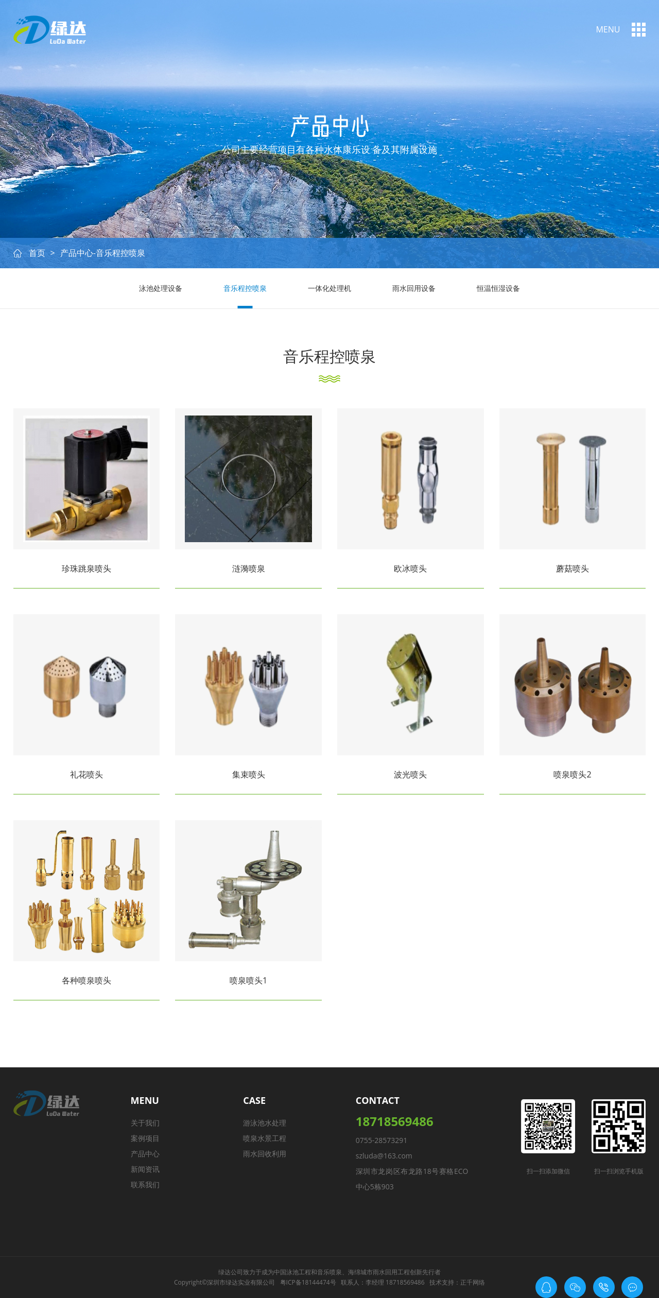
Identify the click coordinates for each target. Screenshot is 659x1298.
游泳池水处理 (264, 1123)
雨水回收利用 (264, 1153)
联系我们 (145, 1184)
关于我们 (145, 1123)
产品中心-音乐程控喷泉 (102, 252)
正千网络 (472, 1282)
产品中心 (145, 1153)
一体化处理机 (329, 288)
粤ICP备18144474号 (308, 1282)
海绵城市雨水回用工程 (379, 1272)
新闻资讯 (145, 1169)
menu (608, 29)
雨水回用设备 (414, 288)
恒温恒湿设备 (498, 288)
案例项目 (145, 1138)
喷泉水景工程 (264, 1138)
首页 (37, 252)
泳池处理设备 (160, 288)
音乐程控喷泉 (245, 288)
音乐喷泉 (329, 1272)
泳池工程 (298, 1272)
